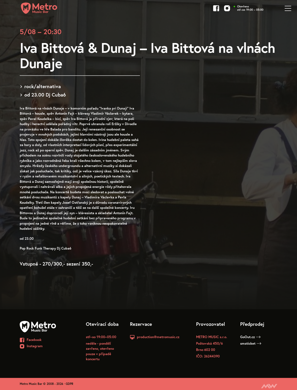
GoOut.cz (250, 336)
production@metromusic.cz (158, 336)
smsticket (250, 343)
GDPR (69, 384)
